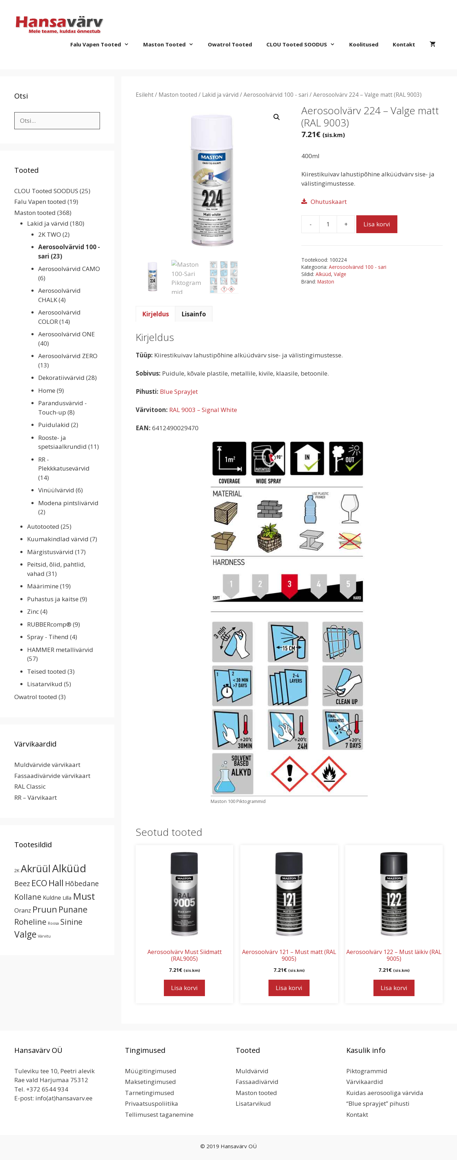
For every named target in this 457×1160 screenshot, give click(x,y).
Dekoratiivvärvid (61, 377)
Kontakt (404, 44)
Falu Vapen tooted (103, 44)
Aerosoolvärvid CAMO (69, 269)
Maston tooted (172, 44)
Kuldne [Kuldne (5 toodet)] (52, 898)
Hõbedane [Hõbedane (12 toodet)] (82, 883)
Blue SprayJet (179, 391)
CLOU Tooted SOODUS (304, 44)
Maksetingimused (150, 1082)
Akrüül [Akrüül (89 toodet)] (36, 868)
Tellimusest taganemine (159, 1114)
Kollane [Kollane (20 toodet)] (27, 897)
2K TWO (49, 234)
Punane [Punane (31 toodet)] (73, 909)
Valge (340, 274)
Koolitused (363, 44)
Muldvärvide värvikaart (47, 764)
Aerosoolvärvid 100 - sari (275, 95)
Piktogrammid (366, 1071)
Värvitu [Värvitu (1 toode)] (44, 936)
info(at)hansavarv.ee (63, 1098)
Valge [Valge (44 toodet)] (25, 934)
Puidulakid (54, 425)
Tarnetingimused (149, 1093)
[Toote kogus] (328, 224)
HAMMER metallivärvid (60, 650)
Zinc (33, 611)
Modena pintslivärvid (68, 503)
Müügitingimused (150, 1071)
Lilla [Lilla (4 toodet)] (66, 897)
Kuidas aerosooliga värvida (384, 1093)
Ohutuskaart (329, 201)
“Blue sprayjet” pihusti (378, 1103)
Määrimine (43, 586)
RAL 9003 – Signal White (203, 410)
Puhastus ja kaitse (53, 599)
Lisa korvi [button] (184, 988)
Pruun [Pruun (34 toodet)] (44, 909)
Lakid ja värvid (220, 95)
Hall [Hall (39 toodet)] (56, 883)
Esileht (145, 95)
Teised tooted (46, 671)
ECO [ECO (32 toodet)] (39, 883)
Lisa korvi (376, 224)
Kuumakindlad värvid (58, 539)
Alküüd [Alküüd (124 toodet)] (69, 868)
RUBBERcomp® (49, 624)
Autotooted (43, 526)
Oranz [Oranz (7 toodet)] (22, 910)
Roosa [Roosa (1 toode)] (53, 923)
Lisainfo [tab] (193, 314)
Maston (325, 281)
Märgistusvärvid (50, 552)
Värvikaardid (364, 1082)
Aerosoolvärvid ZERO (67, 356)
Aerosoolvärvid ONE (66, 334)
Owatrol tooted (230, 44)
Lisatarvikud (44, 684)
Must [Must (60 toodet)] (84, 896)
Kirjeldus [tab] (155, 314)
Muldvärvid (252, 1071)
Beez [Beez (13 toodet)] (22, 883)
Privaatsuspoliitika (151, 1103)
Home (46, 390)
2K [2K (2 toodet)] (16, 871)
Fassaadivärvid (257, 1082)
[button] (276, 117)
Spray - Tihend (48, 637)
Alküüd (323, 274)
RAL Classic (30, 786)
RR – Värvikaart (35, 797)
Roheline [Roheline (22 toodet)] (30, 922)
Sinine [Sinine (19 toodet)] (71, 922)
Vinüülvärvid (56, 490)
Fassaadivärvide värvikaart (52, 776)
